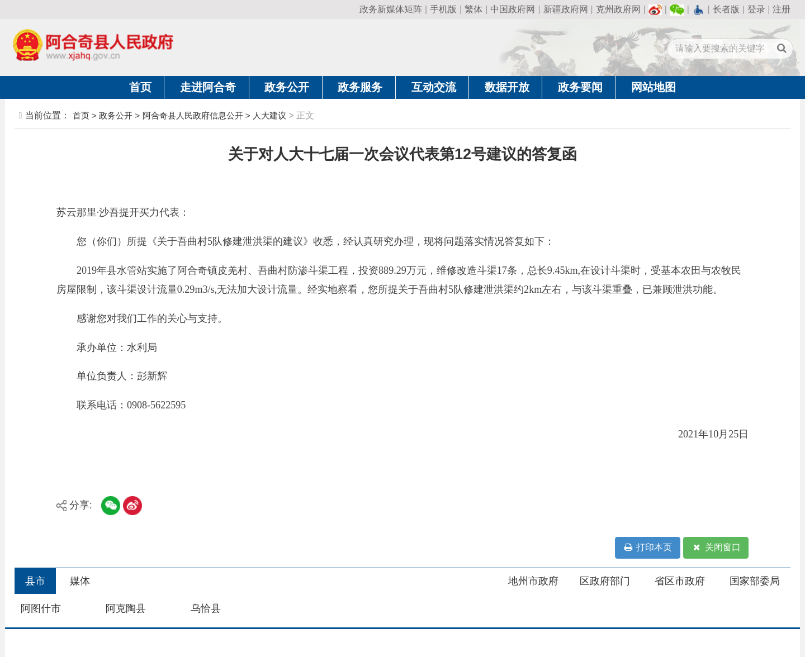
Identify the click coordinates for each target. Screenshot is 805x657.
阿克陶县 (126, 608)
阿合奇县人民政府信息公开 (193, 115)
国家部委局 (755, 581)
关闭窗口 (716, 547)
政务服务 (360, 87)
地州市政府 (533, 581)
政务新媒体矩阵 (390, 9)
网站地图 (653, 87)
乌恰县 (206, 608)
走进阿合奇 (208, 87)
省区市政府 (680, 581)
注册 (781, 9)
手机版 (443, 9)
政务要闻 (580, 87)
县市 (35, 581)
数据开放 (507, 87)
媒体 (80, 581)
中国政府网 (512, 9)
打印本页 (647, 547)
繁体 (473, 9)
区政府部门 (605, 581)
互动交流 (433, 87)
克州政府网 (618, 9)
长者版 (726, 9)
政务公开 (286, 87)
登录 (756, 9)
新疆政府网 (565, 9)
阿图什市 (41, 608)
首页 (140, 87)
